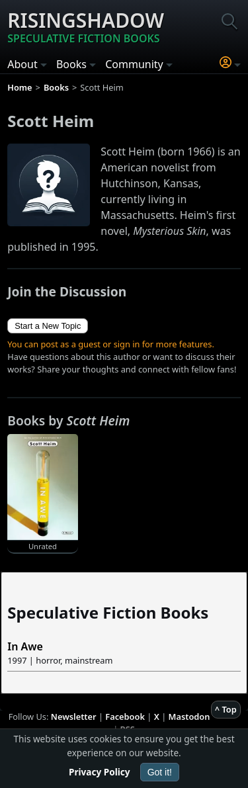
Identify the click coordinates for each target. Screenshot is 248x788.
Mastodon (189, 716)
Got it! (159, 772)
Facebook (125, 716)
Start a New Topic (48, 326)
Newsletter (74, 716)
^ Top (226, 709)
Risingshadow (85, 26)
